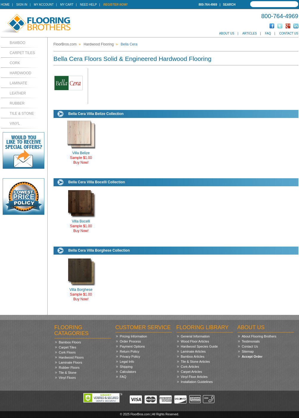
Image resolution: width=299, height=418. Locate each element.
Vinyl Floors (67, 377)
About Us (226, 33)
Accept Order (252, 356)
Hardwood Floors (71, 357)
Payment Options (132, 346)
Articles (249, 33)
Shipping (126, 366)
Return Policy (129, 351)
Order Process (130, 341)
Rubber (17, 103)
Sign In (21, 4)
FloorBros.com (65, 44)
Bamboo (18, 43)
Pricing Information (133, 336)
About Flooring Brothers (259, 336)
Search (229, 4)
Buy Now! (80, 162)
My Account (44, 4)
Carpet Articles (191, 371)
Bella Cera (129, 44)
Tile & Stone (22, 113)
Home (5, 4)
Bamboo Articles (192, 356)
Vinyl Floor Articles (194, 376)
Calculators (128, 371)
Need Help (88, 4)
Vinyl (15, 124)
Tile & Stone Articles (195, 361)
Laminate (18, 83)
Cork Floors (67, 352)
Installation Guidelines (197, 382)
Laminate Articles (193, 351)
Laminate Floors (70, 362)
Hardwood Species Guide (199, 346)
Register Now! (115, 4)
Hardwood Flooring (99, 44)
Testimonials (251, 341)
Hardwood (21, 73)
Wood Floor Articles (195, 341)
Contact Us (288, 33)
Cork (15, 63)
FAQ (268, 33)
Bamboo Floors (70, 342)
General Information (195, 336)
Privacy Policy (130, 356)
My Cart (66, 4)
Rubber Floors (69, 367)
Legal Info (127, 361)
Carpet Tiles (22, 53)
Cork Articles (190, 366)
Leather (18, 93)
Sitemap (248, 351)
